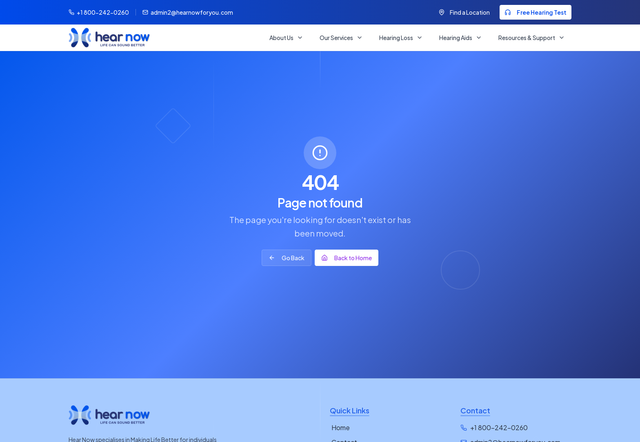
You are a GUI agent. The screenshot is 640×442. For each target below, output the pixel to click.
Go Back (286, 257)
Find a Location (464, 12)
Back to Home (346, 257)
